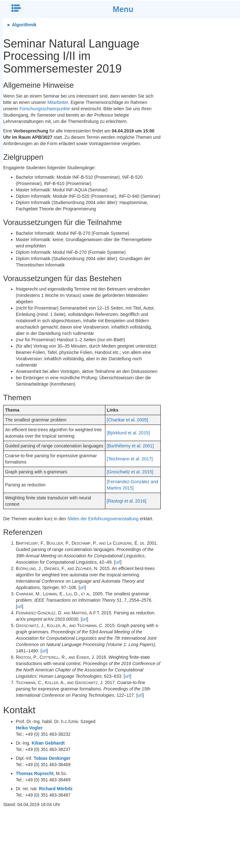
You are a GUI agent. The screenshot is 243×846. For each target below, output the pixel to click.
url (117, 562)
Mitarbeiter (57, 102)
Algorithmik (23, 24)
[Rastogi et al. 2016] (126, 500)
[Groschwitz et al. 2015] (130, 471)
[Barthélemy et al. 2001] (130, 445)
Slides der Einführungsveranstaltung (103, 518)
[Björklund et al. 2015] (128, 432)
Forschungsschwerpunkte (44, 108)
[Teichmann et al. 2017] (130, 458)
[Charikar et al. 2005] (127, 419)
